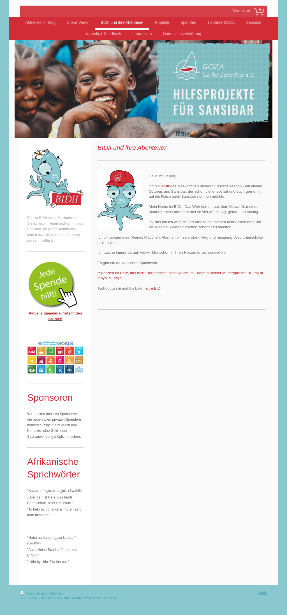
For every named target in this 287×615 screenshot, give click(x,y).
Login (262, 593)
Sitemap (56, 593)
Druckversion (34, 593)
